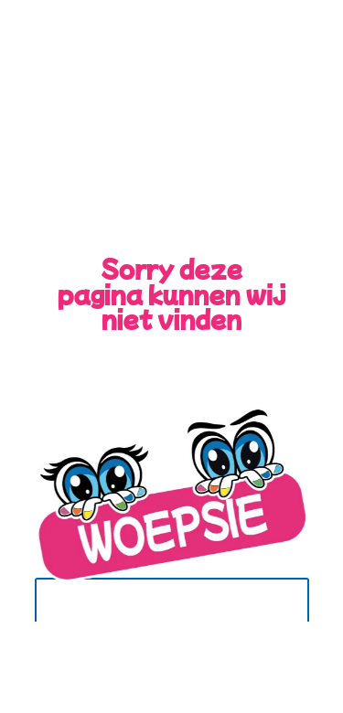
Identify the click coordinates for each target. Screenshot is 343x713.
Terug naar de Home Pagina (157, 615)
